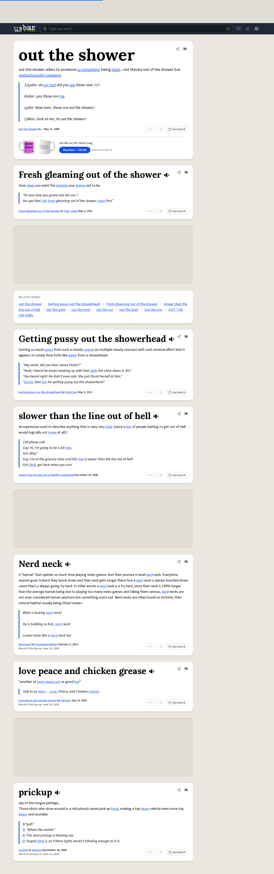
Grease (94, 691)
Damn (28, 382)
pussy (49, 349)
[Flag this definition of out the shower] (185, 49)
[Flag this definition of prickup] (186, 790)
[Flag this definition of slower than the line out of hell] (186, 413)
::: (42, 129)
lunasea (36, 850)
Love (53, 691)
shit (44, 200)
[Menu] (256, 28)
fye (61, 96)
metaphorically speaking (40, 75)
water (72, 355)
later (41, 691)
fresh (115, 69)
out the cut (104, 309)
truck (115, 808)
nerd (149, 574)
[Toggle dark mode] (247, 28)
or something (88, 69)
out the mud (80, 309)
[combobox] (137, 29)
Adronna (66, 701)
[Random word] (227, 28)
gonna (80, 185)
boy (44, 382)
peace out (52, 681)
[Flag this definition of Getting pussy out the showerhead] (186, 336)
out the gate (55, 309)
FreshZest (71, 392)
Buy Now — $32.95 (74, 150)
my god (49, 85)
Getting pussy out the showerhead (74, 304)
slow (108, 426)
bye (76, 681)
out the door (128, 309)
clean (30, 185)
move (52, 432)
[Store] (238, 28)
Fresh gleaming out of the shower (39, 211)
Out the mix (153, 309)
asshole (61, 185)
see (72, 85)
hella (93, 370)
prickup (23, 850)
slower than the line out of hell (37, 475)
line (128, 426)
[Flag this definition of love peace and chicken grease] (186, 669)
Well (32, 464)
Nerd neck (25, 644)
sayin (41, 681)
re (37, 586)
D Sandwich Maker (46, 644)
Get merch (176, 129)
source (89, 349)
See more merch (102, 150)
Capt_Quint (71, 211)
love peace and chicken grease (37, 701)
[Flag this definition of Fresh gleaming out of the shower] (186, 172)
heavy (145, 808)
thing (41, 841)
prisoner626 (67, 475)
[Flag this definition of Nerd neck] (186, 561)
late (68, 447)
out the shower (28, 129)
